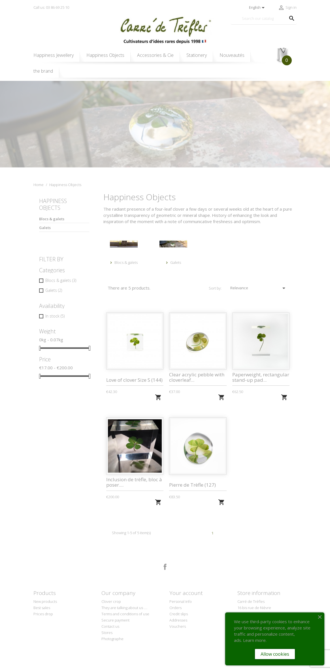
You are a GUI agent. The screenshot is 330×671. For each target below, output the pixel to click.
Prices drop (43, 613)
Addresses (178, 620)
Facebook (165, 567)
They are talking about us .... (124, 607)
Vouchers (177, 626)
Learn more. (255, 640)
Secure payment (115, 620)
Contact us (110, 626)
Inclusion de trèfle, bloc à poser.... (134, 482)
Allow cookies (275, 654)
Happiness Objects (105, 55)
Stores (106, 632)
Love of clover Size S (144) (134, 380)
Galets (45, 227)
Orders (175, 607)
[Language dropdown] (258, 7)
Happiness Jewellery (53, 55)
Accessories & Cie (155, 55)
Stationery (196, 55)
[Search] (264, 18)
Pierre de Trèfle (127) (192, 485)
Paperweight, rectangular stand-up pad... (260, 377)
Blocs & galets (51, 218)
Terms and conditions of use (125, 613)
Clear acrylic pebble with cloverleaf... (196, 377)
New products (45, 601)
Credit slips (178, 613)
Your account (186, 593)
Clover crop (111, 601)
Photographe (112, 638)
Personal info (180, 601)
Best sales (41, 607)
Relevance (258, 288)
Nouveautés (232, 55)
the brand (43, 71)
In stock (55, 316)
